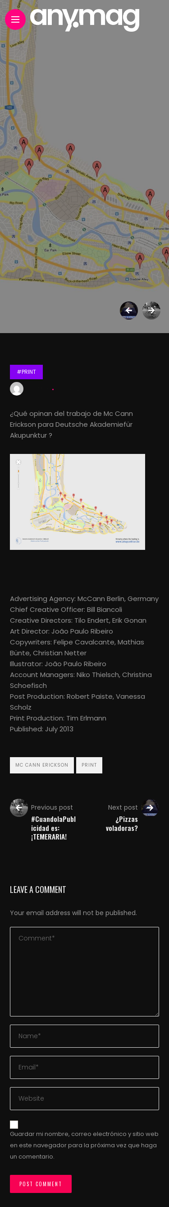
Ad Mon (38, 389)
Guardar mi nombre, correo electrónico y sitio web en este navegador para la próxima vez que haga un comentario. (84, 1145)
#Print (26, 372)
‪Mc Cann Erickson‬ (42, 765)
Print (89, 765)
